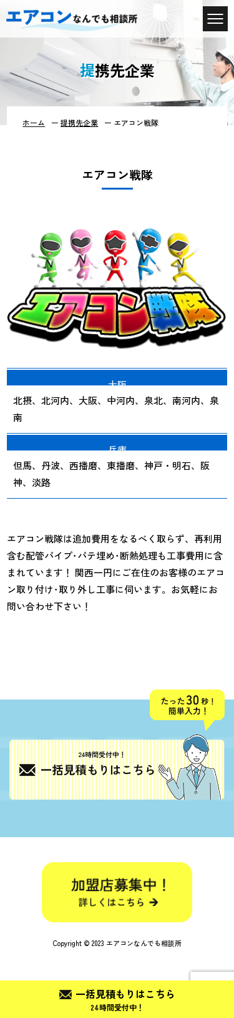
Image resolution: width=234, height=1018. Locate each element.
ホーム (33, 122)
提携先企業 (79, 122)
